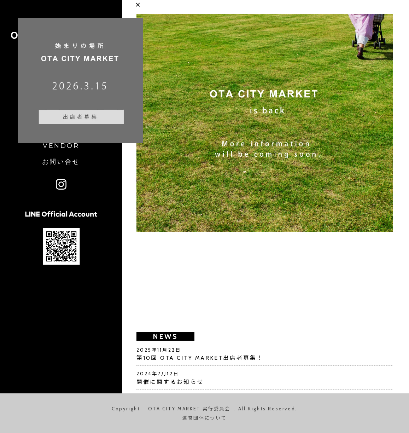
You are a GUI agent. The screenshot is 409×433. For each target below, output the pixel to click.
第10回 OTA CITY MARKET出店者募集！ (200, 357)
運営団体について (204, 418)
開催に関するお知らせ (170, 382)
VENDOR (61, 146)
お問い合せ (61, 162)
